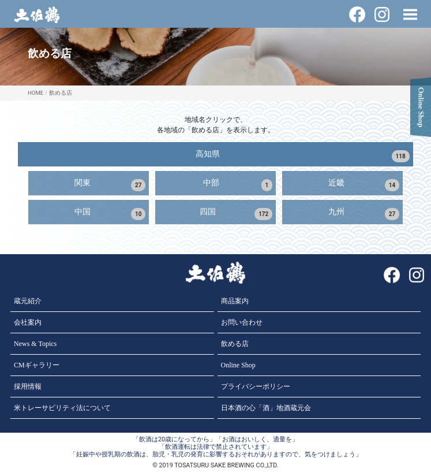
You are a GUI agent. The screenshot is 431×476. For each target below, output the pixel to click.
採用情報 (28, 386)
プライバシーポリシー (255, 386)
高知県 (303, 155)
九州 (364, 213)
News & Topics (35, 344)
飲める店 (60, 93)
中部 (238, 184)
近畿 (364, 184)
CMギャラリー (36, 365)
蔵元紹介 (28, 301)
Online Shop (238, 365)
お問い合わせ (242, 322)
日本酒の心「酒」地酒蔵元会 (266, 408)
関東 (110, 184)
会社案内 (28, 322)
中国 (110, 213)
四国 (236, 213)
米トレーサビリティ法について (62, 408)
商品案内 (235, 301)
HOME (35, 93)
